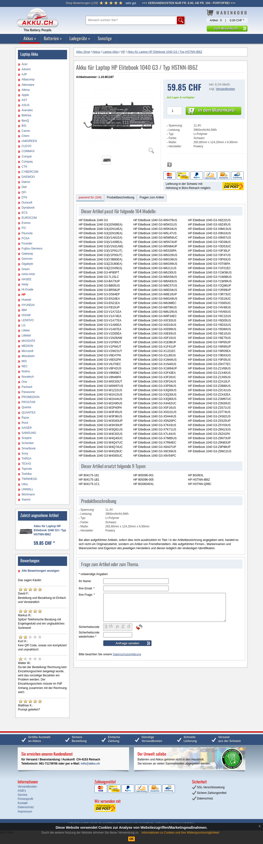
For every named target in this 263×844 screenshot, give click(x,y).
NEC (25, 366)
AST (24, 100)
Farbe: (173, 138)
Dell (24, 187)
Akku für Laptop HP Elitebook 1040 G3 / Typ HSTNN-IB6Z (50, 530)
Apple (25, 95)
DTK (24, 197)
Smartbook (29, 448)
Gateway (27, 253)
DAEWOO (28, 177)
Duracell (27, 202)
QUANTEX (29, 412)
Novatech (28, 376)
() (82, 3)
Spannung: (176, 125)
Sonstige (105, 38)
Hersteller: (175, 146)
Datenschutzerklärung (127, 654)
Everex (26, 223)
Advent (26, 69)
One (24, 381)
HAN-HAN (28, 274)
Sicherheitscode (89, 627)
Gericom (27, 258)
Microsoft (27, 351)
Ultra (25, 484)
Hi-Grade (27, 289)
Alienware (28, 84)
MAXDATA (28, 341)
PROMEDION (30, 397)
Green (26, 269)
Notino (26, 371)
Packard (27, 387)
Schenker (28, 443)
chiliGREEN (29, 141)
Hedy (25, 284)
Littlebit (26, 335)
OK (131, 839)
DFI (24, 192)
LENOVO (28, 320)
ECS (25, 212)
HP (24, 294)
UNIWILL (27, 489)
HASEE (26, 279)
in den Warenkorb (216, 110)
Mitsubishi (28, 356)
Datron (26, 182)
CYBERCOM (30, 171)
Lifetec (26, 330)
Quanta (26, 407)
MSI (24, 361)
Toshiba (26, 474)
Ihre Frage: (87, 594)
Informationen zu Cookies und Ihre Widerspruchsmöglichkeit (180, 832)
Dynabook (28, 207)
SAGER (27, 428)
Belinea (26, 115)
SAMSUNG (29, 433)
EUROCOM (29, 217)
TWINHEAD (29, 479)
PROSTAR (28, 402)
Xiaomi (26, 499)
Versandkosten (225, 89)
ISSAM (26, 315)
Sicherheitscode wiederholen (89, 634)
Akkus (29, 38)
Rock (25, 422)
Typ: (171, 134)
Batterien (53, 38)
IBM (24, 310)
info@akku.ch (90, 763)
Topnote (27, 468)
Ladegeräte (80, 38)
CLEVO (26, 146)
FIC (24, 228)
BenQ (25, 120)
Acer (25, 64)
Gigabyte (27, 264)
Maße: (173, 142)
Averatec (27, 110)
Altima (26, 90)
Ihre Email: (86, 588)
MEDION (27, 346)
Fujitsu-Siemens (32, 248)
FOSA (26, 238)
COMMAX (28, 151)
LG (23, 325)
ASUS (26, 105)
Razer (25, 417)
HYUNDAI (28, 305)
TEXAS (26, 463)
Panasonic (28, 392)
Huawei (26, 299)
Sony (25, 453)
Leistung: (174, 130)
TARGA (26, 458)
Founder (27, 243)
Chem (25, 136)
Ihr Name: (85, 581)
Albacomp (28, 79)
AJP (24, 74)
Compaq (27, 161)
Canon (26, 131)
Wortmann (28, 494)
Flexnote (27, 233)
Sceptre (26, 438)
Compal (26, 156)
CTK (24, 166)
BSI (24, 125)
